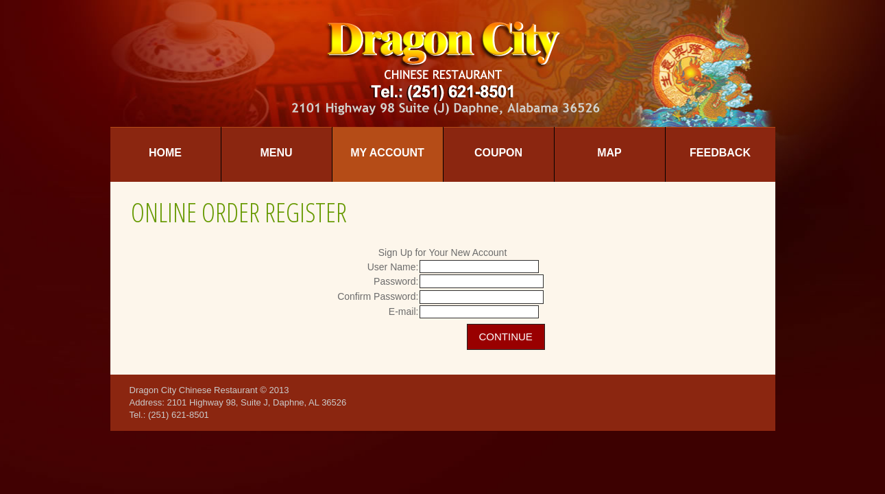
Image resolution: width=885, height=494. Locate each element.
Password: (396, 281)
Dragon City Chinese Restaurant (194, 390)
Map (609, 152)
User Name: (393, 266)
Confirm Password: (377, 296)
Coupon (498, 152)
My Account (387, 152)
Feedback (720, 152)
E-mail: (404, 311)
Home (165, 152)
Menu (276, 152)
